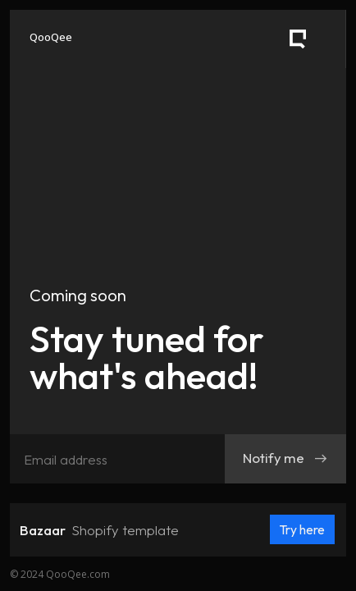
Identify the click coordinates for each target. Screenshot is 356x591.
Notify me (285, 457)
